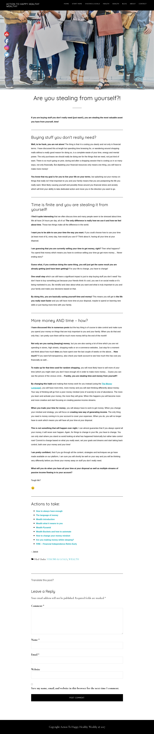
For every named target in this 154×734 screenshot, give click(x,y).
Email (35, 654)
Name (35, 639)
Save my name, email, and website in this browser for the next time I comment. (75, 688)
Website (35, 669)
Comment (37, 606)
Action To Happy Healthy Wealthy (22, 5)
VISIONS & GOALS (57, 559)
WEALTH (74, 559)
